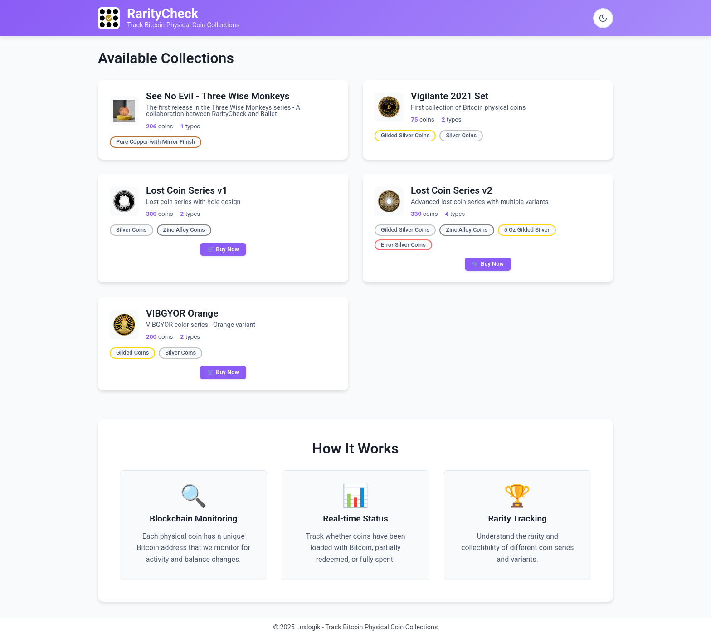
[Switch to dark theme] (603, 18)
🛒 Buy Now (223, 249)
